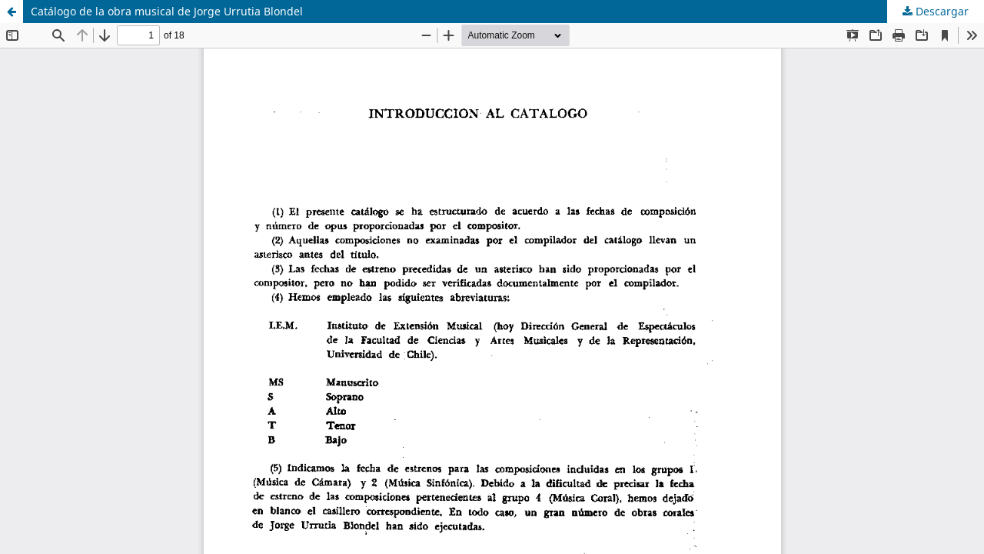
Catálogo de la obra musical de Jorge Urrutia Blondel (167, 11)
